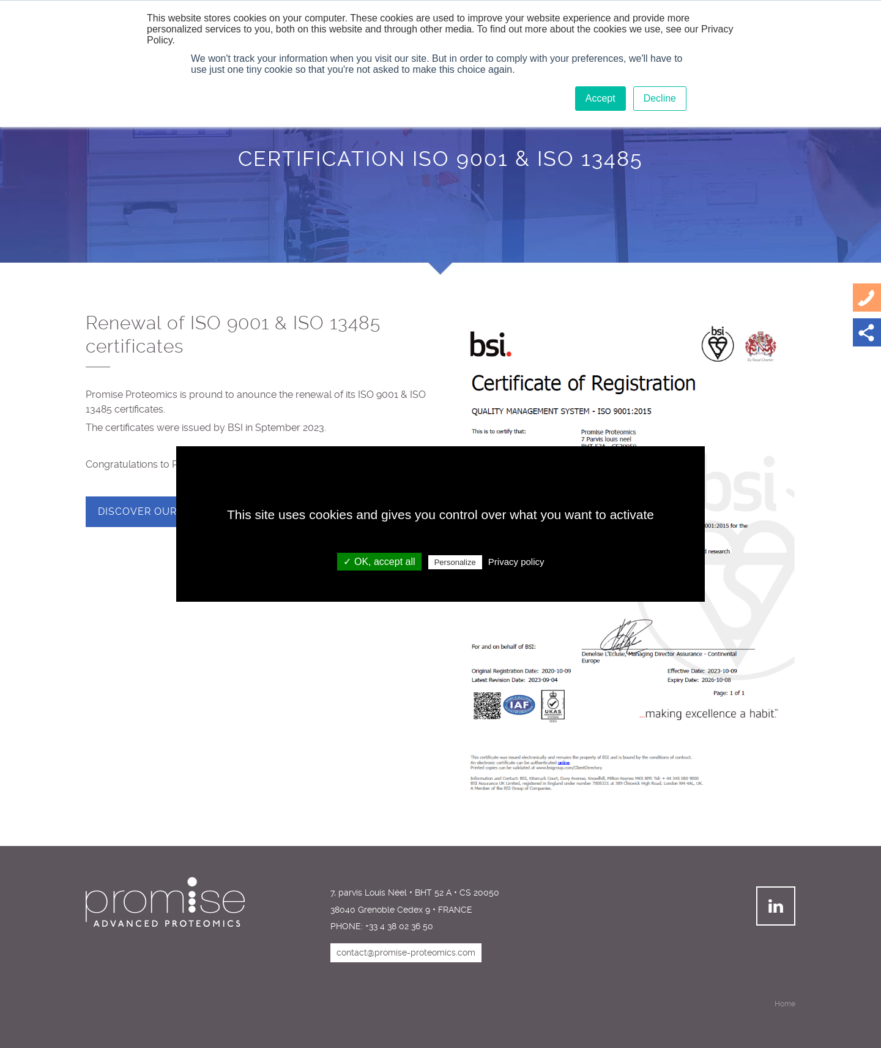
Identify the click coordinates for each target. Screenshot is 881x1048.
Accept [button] (600, 98)
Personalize (455, 562)
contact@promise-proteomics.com (405, 952)
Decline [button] (660, 98)
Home (785, 1004)
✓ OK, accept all (379, 561)
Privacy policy (516, 561)
